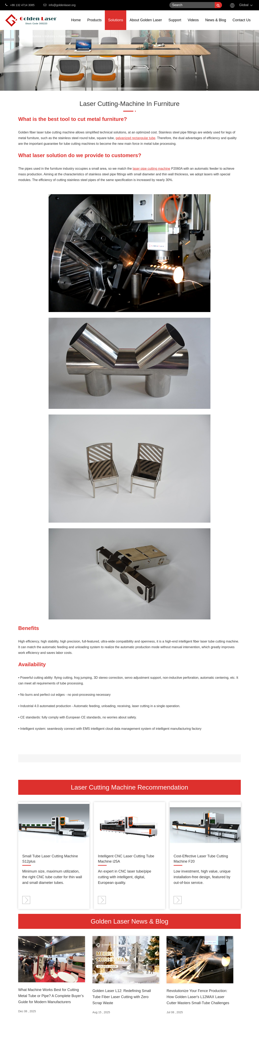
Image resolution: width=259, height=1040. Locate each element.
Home (76, 24)
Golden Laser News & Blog (129, 921)
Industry (50, 36)
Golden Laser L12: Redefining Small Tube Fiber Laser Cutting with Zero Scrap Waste (121, 997)
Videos (193, 24)
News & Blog (215, 24)
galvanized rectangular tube (135, 138)
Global (243, 5)
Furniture (64, 36)
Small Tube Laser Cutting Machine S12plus (50, 858)
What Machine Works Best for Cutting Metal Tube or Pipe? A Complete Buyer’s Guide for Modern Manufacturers (51, 996)
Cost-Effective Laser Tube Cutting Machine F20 (201, 858)
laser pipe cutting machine (151, 168)
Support (175, 24)
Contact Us (241, 24)
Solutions (115, 24)
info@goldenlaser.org (62, 5)
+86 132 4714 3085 (20, 4)
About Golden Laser (146, 24)
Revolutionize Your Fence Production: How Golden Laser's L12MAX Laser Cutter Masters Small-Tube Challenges (198, 997)
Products (94, 24)
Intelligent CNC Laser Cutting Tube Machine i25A (126, 858)
